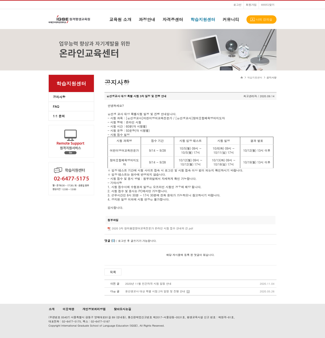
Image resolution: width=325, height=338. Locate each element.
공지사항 (59, 97)
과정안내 (147, 19)
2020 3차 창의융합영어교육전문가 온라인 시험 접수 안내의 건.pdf (152, 228)
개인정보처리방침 (94, 309)
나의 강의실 (264, 19)
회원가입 (251, 5)
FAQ (56, 106)
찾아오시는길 (122, 309)
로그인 (237, 5)
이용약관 (68, 309)
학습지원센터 (202, 19)
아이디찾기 (267, 5)
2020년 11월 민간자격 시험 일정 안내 (148, 284)
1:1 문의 (59, 116)
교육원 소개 (120, 19)
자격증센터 (172, 19)
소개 (52, 309)
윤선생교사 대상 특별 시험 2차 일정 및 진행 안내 (155, 291)
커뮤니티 (231, 19)
